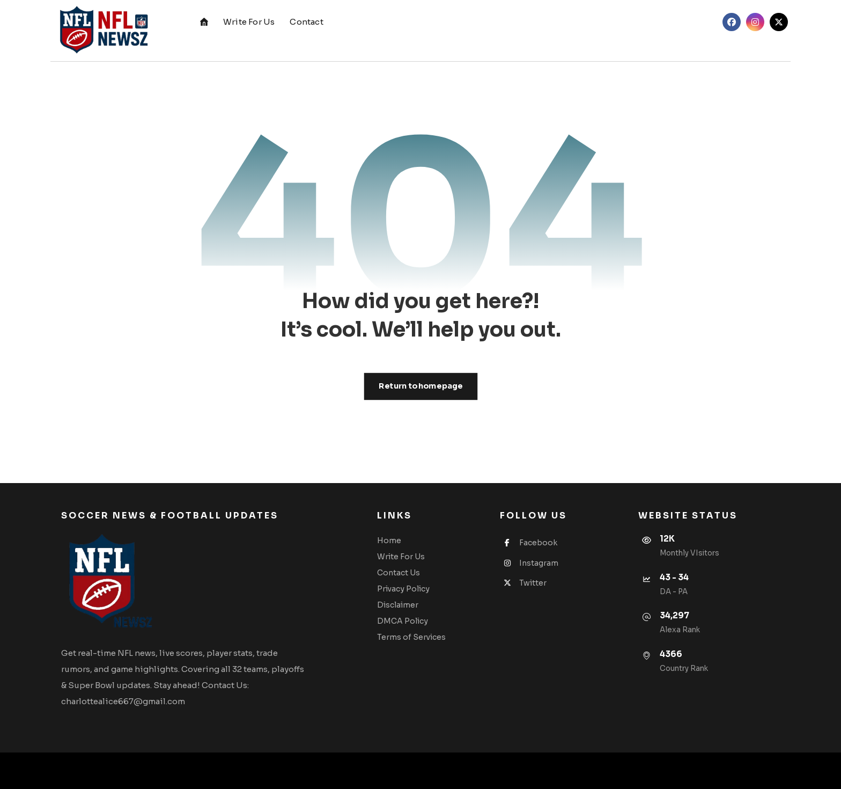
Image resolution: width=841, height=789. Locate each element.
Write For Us (401, 556)
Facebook (528, 542)
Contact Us (398, 573)
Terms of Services (411, 637)
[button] (731, 22)
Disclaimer (397, 605)
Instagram (529, 563)
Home (389, 540)
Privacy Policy (403, 589)
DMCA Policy (402, 621)
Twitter (523, 583)
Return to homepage (420, 386)
